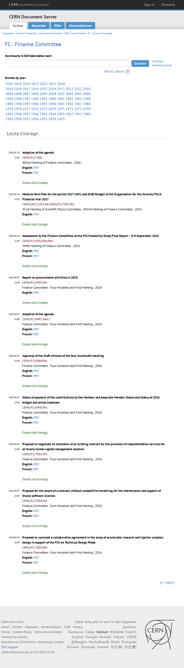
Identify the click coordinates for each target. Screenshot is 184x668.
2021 (52, 84)
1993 (61, 99)
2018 (18, 89)
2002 (69, 94)
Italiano (119, 637)
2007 (26, 94)
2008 (18, 94)
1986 (35, 104)
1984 (52, 104)
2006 (35, 94)
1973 (61, 109)
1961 (78, 114)
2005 (43, 94)
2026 (9, 84)
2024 (26, 84)
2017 (26, 89)
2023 (35, 84)
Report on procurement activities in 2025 (50, 277)
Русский (73, 647)
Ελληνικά (117, 632)
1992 (69, 99)
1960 (87, 114)
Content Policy (22, 632)
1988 (18, 104)
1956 (35, 119)
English (131, 632)
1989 (9, 104)
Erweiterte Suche (162, 65)
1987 (26, 104)
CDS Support (9, 647)
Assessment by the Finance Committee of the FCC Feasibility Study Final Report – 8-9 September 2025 (90, 236)
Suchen (18, 25)
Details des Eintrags (35, 183)
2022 (44, 84)
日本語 (131, 637)
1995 (43, 99)
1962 (69, 114)
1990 (87, 99)
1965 (43, 114)
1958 (18, 119)
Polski (115, 642)
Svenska (103, 647)
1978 (18, 109)
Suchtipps (157, 61)
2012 (69, 89)
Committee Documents (49, 33)
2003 (61, 94)
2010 (87, 89)
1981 (78, 104)
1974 (52, 109)
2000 (87, 94)
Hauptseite (7, 33)
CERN (29, 4)
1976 (35, 109)
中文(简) (117, 647)
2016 (35, 89)
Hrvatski (105, 637)
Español (78, 637)
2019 (9, 89)
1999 (9, 99)
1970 (87, 109)
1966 (35, 114)
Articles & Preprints (26, 33)
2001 (78, 94)
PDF (36, 168)
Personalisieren (80, 25)
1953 (61, 119)
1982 (69, 104)
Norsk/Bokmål (99, 642)
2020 (61, 84)
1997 (26, 99)
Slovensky (88, 647)
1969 (9, 114)
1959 (9, 119)
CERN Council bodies (75, 33)
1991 (78, 99)
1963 (61, 114)
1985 (43, 104)
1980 (87, 104)
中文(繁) (131, 647)
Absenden (39, 25)
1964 (52, 114)
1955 (43, 119)
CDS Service (28, 642)
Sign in (149, 4)
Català (90, 632)
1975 (43, 109)
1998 (18, 99)
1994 (52, 99)
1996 (35, 99)
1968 (18, 114)
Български (76, 632)
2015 (43, 89)
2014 (52, 89)
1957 (26, 119)
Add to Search (114, 71)
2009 (9, 94)
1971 (78, 109)
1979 (9, 109)
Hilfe (57, 25)
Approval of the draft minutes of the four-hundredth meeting (63, 356)
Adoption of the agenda (38, 153)
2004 (52, 94)
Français (92, 637)
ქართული (79, 642)
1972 (69, 109)
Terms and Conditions (48, 632)
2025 (18, 84)
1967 (26, 114)
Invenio (22, 637)
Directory (168, 4)
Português (129, 642)
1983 (61, 104)
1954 (52, 119)
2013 (61, 89)
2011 (78, 89)
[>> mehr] (167, 582)
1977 (26, 109)
